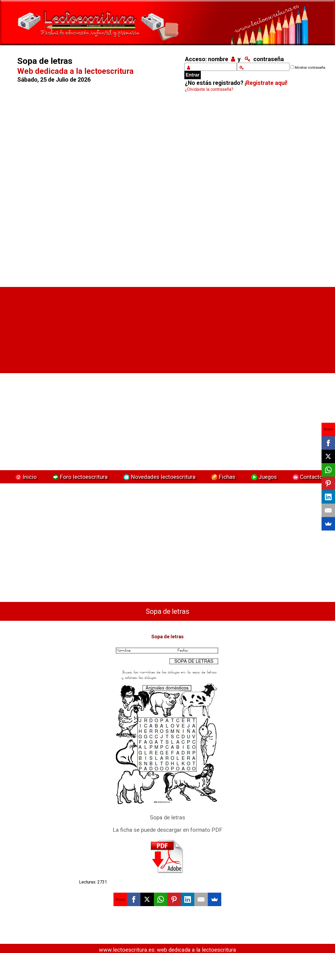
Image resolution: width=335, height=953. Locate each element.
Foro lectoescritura (79, 476)
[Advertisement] (94, 191)
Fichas (223, 476)
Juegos (263, 476)
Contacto (306, 476)
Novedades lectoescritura (159, 476)
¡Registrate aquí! (266, 82)
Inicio (25, 476)
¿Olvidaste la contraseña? (209, 89)
